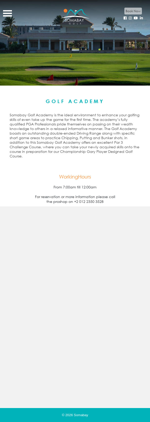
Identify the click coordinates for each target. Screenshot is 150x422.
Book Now (133, 11)
